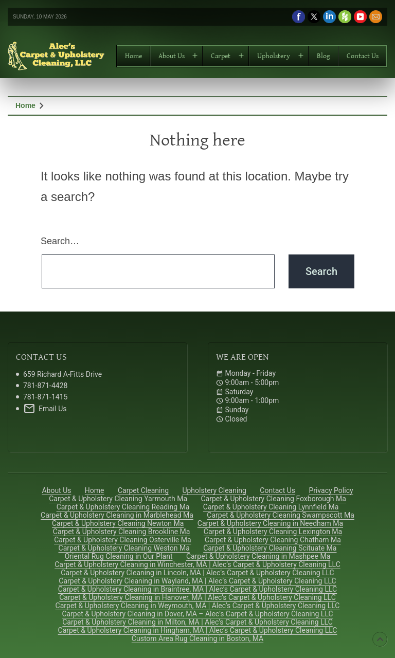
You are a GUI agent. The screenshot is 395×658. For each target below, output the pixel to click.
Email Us (44, 409)
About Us (171, 56)
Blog (323, 56)
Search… (60, 241)
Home (133, 56)
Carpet (220, 56)
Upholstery (273, 56)
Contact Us (363, 56)
